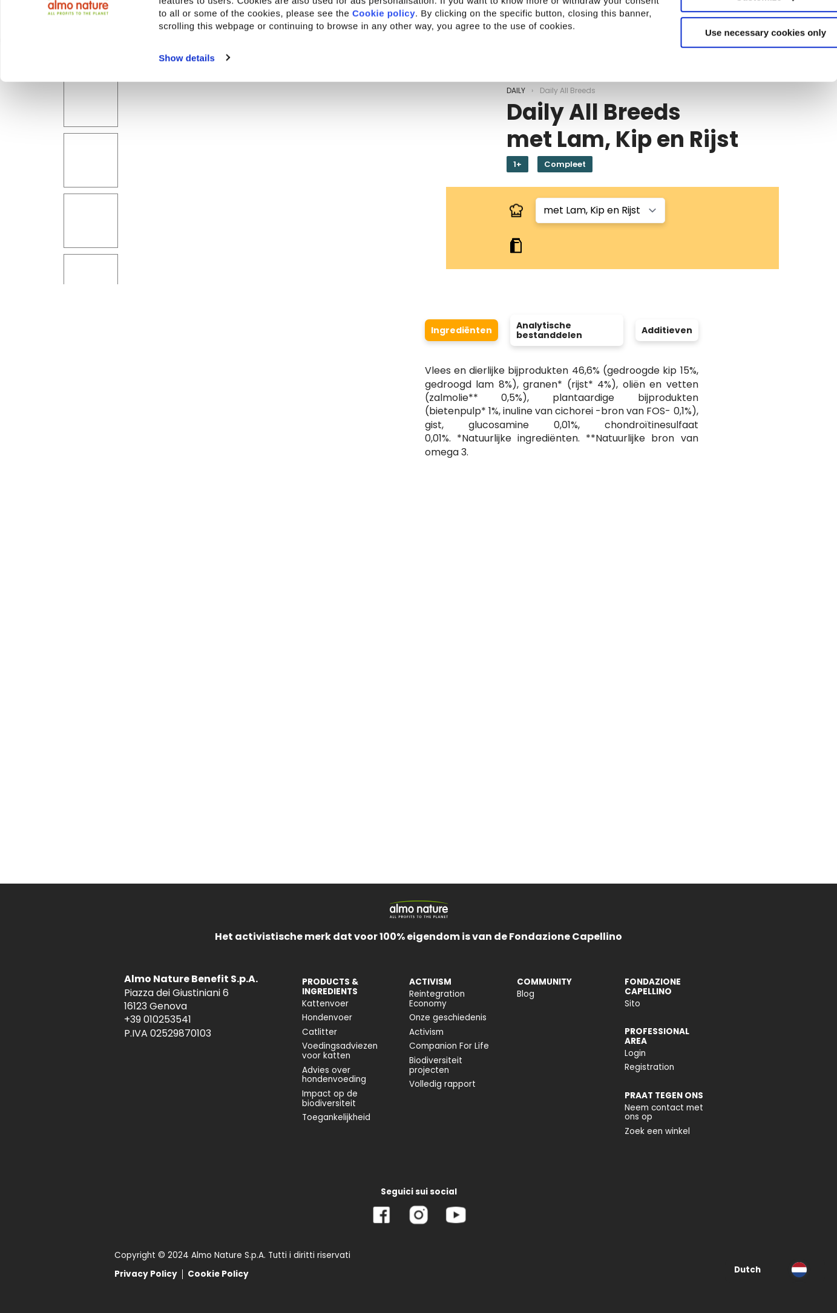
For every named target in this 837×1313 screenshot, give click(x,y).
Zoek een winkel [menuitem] (657, 1131)
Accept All (736, 30)
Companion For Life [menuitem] (449, 1046)
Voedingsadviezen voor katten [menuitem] (340, 1050)
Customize (736, 65)
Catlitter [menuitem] (319, 1032)
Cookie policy (482, 81)
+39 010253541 (157, 1019)
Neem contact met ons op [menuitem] (664, 1112)
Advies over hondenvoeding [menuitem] (334, 1075)
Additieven (667, 330)
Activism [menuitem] (426, 1032)
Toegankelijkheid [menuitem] (336, 1117)
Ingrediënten (461, 330)
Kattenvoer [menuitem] (325, 1003)
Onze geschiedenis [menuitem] (448, 1017)
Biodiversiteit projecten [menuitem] (435, 1065)
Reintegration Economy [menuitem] (437, 998)
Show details (187, 139)
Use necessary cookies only (735, 101)
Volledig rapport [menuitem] (442, 1084)
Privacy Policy (145, 1274)
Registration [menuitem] (649, 1067)
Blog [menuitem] (525, 994)
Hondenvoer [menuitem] (327, 1017)
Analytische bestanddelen (549, 330)
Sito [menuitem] (632, 1003)
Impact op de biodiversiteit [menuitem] (330, 1098)
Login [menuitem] (635, 1053)
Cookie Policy (218, 1274)
